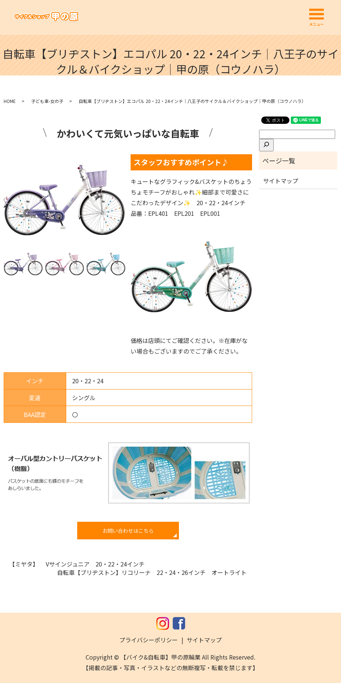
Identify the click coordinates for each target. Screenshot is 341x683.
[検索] (266, 145)
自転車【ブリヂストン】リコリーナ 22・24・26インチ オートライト (152, 572)
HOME (10, 101)
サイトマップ (280, 180)
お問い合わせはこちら (128, 530)
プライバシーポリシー (148, 639)
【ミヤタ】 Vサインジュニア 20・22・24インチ (77, 564)
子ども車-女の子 (47, 101)
